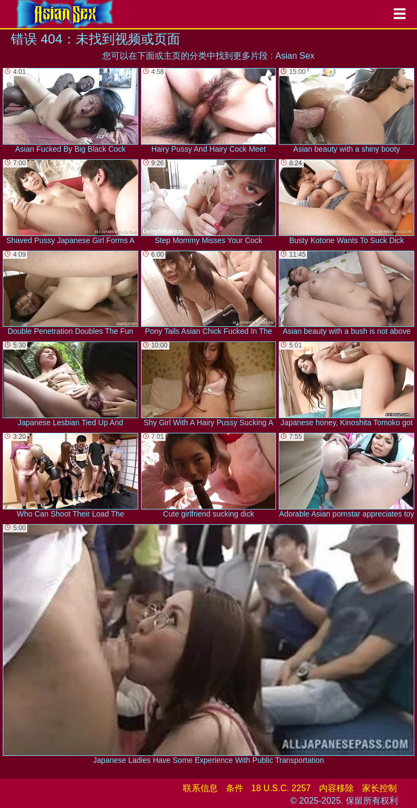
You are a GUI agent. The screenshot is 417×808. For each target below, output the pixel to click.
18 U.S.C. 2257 (281, 788)
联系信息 (200, 788)
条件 (234, 788)
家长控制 (379, 788)
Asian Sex (295, 55)
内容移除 (336, 788)
